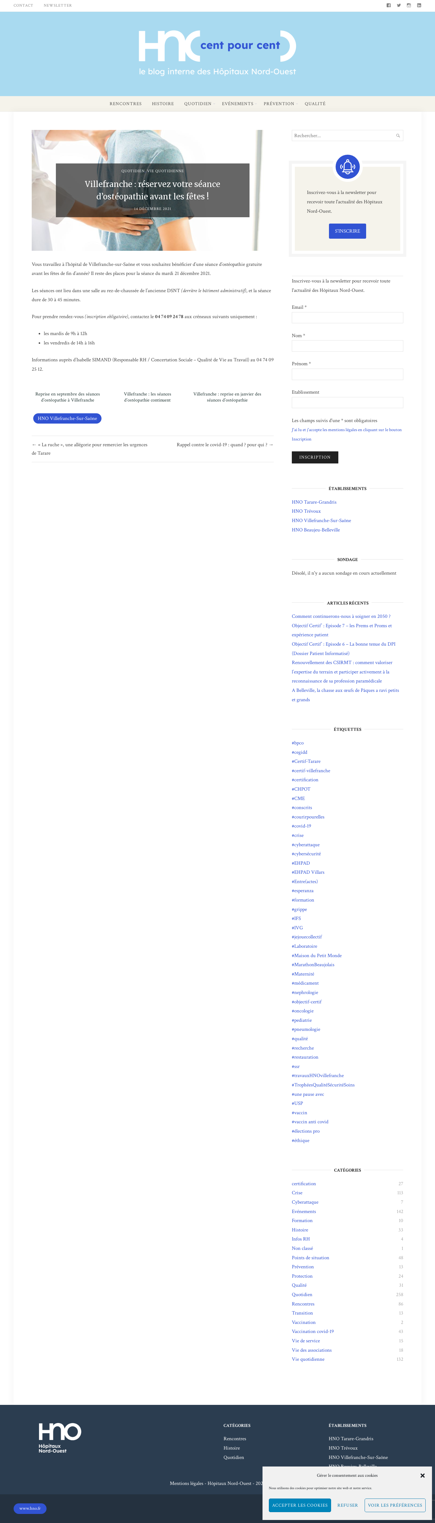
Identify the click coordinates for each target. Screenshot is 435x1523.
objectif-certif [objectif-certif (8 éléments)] (307, 1002)
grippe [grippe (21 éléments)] (300, 909)
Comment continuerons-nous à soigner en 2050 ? (341, 616)
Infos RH (301, 1239)
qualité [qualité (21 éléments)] (301, 1038)
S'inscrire (347, 231)
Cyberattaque (305, 1202)
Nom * (298, 335)
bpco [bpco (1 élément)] (299, 743)
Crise (297, 1192)
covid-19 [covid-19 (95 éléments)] (302, 826)
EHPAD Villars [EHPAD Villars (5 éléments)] (309, 872)
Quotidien (198, 104)
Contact (24, 5)
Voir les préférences (395, 1505)
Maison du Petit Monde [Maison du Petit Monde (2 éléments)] (318, 955)
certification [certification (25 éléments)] (306, 779)
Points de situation (310, 1257)
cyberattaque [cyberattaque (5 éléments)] (307, 844)
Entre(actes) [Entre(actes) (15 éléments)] (306, 881)
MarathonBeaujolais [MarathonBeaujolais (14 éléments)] (314, 964)
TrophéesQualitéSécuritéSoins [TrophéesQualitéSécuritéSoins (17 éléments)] (324, 1085)
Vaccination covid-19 (313, 1331)
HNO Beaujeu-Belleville (316, 530)
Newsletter (58, 5)
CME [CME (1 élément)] (299, 798)
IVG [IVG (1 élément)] (298, 927)
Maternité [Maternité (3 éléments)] (304, 974)
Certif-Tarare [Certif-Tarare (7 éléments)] (307, 761)
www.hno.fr (30, 1508)
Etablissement (305, 392)
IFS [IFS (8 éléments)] (297, 918)
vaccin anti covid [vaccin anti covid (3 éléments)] (311, 1121)
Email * (299, 307)
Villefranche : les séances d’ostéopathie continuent (147, 397)
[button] (423, 1476)
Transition (302, 1313)
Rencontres (126, 104)
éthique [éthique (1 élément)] (301, 1140)
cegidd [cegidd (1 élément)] (300, 752)
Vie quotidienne (165, 171)
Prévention (279, 104)
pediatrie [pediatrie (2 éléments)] (303, 1020)
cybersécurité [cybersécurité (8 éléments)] (307, 853)
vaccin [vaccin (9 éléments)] (300, 1112)
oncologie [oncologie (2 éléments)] (304, 1011)
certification (304, 1183)
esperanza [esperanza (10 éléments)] (304, 890)
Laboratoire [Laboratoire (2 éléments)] (305, 946)
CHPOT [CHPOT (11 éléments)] (302, 789)
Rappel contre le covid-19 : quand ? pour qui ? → (225, 444)
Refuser (347, 1505)
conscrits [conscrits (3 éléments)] (303, 807)
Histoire (163, 104)
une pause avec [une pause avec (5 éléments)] (309, 1094)
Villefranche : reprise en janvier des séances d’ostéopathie (227, 397)
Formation (302, 1220)
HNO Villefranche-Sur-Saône (67, 418)
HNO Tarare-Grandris (314, 502)
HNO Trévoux (306, 511)
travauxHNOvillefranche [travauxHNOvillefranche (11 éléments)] (319, 1075)
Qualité (315, 104)
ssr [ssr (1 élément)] (297, 1066)
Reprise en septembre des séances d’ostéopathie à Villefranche (67, 397)
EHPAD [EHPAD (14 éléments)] (302, 863)
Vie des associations (312, 1350)
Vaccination (304, 1322)
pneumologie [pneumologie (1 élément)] (307, 1029)
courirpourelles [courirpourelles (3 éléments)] (309, 817)
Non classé (302, 1248)
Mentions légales (186, 1483)
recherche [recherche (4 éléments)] (304, 1048)
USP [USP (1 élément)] (298, 1103)
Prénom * (301, 363)
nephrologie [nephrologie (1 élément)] (306, 992)
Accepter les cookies (300, 1505)
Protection (302, 1276)
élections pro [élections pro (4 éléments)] (307, 1131)
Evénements (237, 104)
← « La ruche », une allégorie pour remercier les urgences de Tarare (89, 449)
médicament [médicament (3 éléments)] (306, 983)
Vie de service (306, 1340)
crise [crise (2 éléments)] (299, 835)
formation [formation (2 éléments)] (304, 900)
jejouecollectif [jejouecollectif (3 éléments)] (308, 937)
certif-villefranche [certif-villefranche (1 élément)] (312, 770)
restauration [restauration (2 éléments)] (306, 1057)
